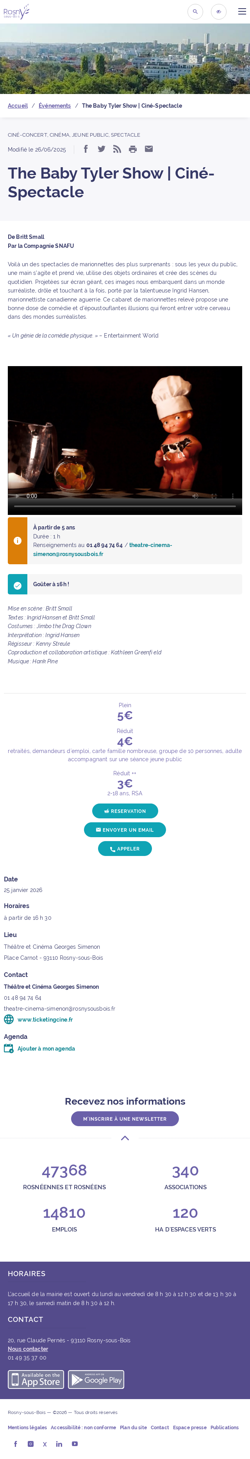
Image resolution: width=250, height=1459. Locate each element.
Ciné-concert (27, 135)
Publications (225, 1427)
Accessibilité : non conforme (83, 1427)
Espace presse (190, 1427)
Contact (160, 1427)
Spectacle (125, 135)
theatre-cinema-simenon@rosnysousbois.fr (59, 1009)
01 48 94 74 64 (22, 998)
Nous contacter (28, 1349)
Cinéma (60, 135)
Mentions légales (27, 1427)
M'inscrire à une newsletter (125, 1119)
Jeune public (90, 135)
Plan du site (133, 1427)
